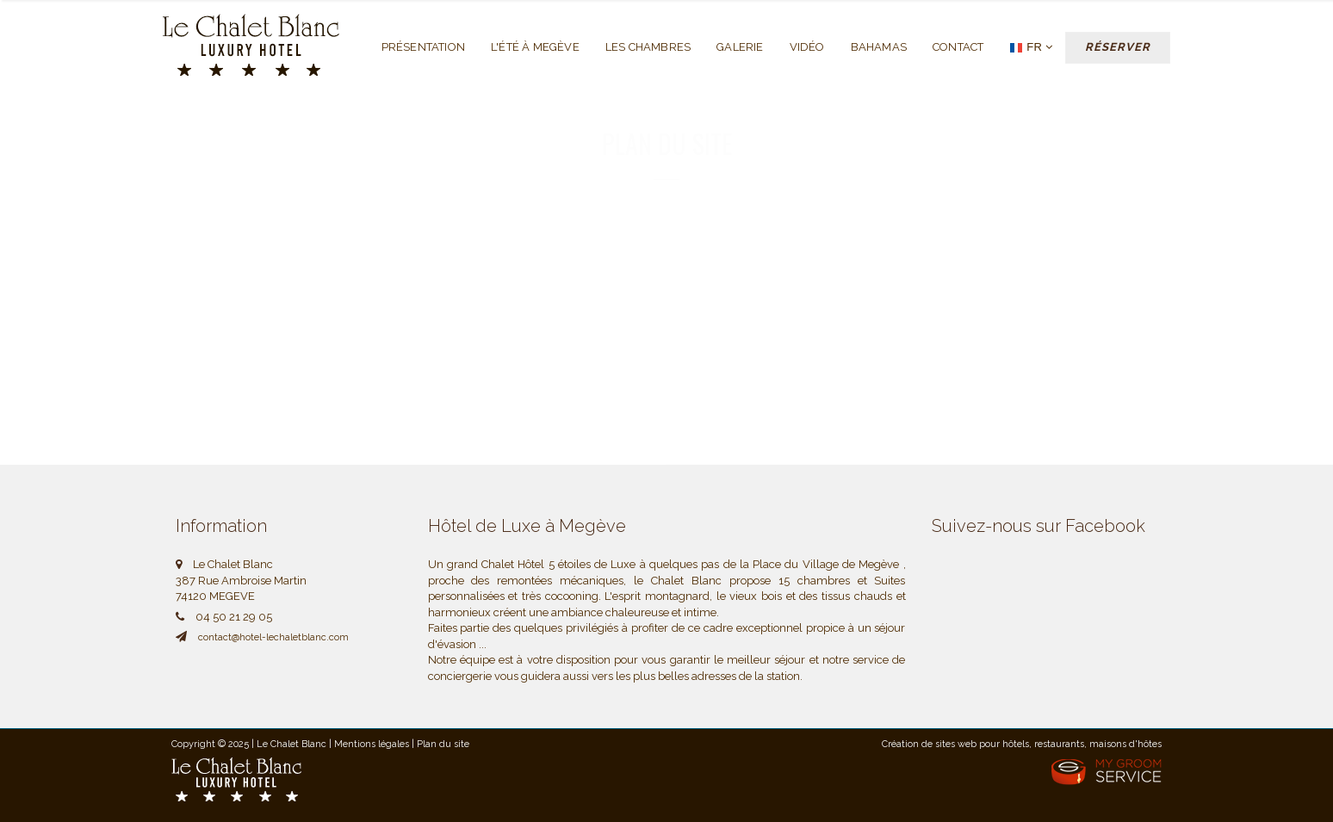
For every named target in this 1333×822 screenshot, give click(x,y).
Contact (958, 46)
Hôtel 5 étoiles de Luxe (577, 564)
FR (1030, 47)
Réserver (1117, 46)
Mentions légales (371, 744)
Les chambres (648, 46)
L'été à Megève (535, 46)
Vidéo (807, 46)
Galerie (739, 46)
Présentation (423, 46)
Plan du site (443, 744)
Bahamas (879, 46)
